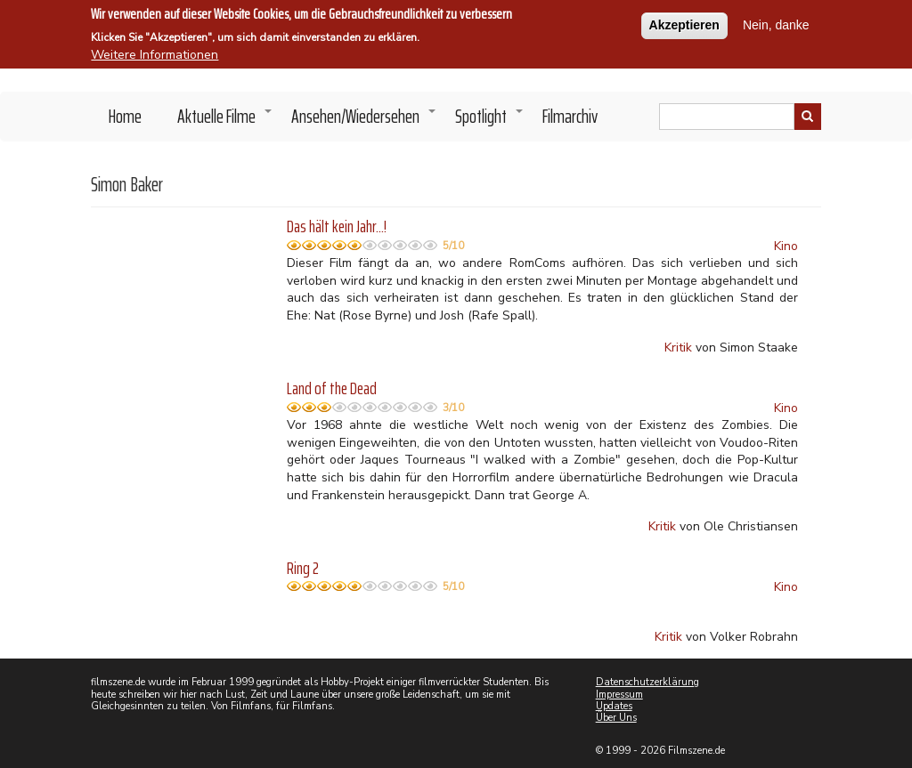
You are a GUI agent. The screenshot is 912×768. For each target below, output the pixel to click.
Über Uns (616, 717)
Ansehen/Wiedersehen (364, 121)
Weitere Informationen (154, 49)
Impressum (619, 694)
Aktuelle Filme (225, 121)
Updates (614, 706)
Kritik (678, 347)
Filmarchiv (570, 116)
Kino (786, 246)
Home (125, 116)
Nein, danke (776, 19)
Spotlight (490, 121)
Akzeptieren (684, 19)
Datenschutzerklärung (647, 682)
